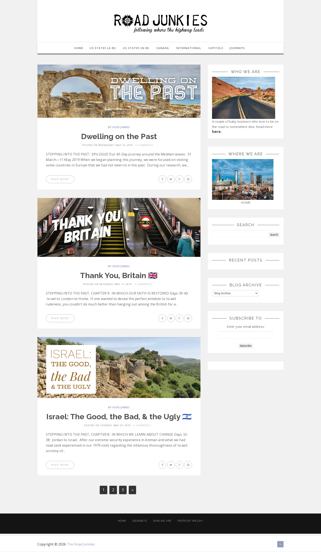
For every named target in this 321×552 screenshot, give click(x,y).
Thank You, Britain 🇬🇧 (119, 275)
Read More (60, 179)
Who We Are (162, 521)
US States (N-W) (135, 48)
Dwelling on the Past (119, 136)
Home (122, 521)
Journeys (139, 521)
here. (217, 131)
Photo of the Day (190, 521)
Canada (162, 48)
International (188, 48)
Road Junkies (121, 127)
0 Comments (144, 145)
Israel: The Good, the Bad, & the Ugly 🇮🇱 (119, 417)
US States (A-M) (102, 48)
